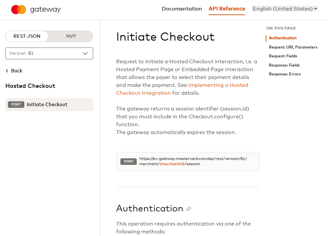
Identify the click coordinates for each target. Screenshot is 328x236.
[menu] (285, 8)
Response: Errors (285, 74)
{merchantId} (171, 164)
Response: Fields (284, 65)
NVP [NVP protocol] (71, 36)
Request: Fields (283, 56)
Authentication (283, 38)
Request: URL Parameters (293, 47)
